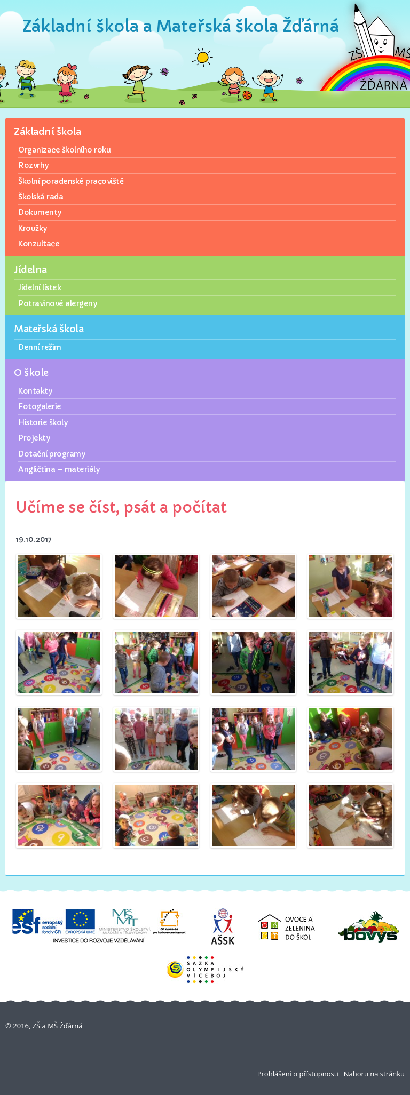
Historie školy (42, 422)
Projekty (34, 438)
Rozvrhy (33, 165)
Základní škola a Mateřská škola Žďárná (180, 26)
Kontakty (35, 391)
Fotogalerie (39, 406)
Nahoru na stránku (374, 1073)
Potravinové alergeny (57, 303)
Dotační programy (51, 454)
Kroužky (32, 228)
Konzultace (38, 244)
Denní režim (39, 347)
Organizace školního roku (64, 150)
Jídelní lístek (39, 287)
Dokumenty (39, 212)
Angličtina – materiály (58, 469)
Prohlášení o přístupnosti (297, 1073)
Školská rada (40, 197)
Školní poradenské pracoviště (70, 181)
